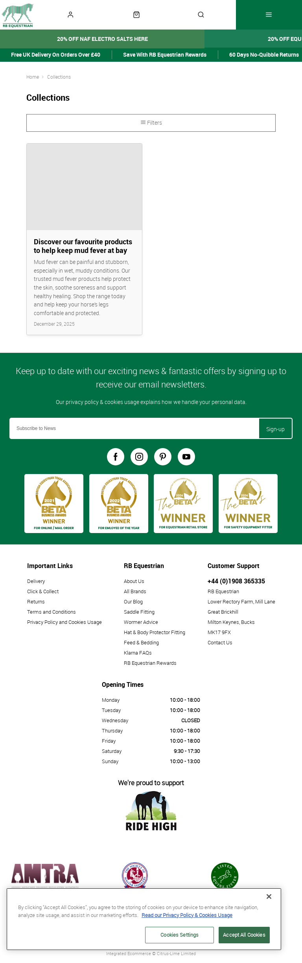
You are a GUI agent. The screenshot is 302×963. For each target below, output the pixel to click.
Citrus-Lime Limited (176, 953)
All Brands (135, 591)
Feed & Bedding (141, 642)
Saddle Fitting (139, 611)
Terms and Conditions (51, 611)
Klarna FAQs (138, 652)
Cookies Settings (179, 934)
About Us (134, 581)
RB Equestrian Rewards (150, 662)
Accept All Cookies (244, 934)
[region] (144, 919)
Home (32, 77)
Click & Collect (43, 591)
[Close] (269, 896)
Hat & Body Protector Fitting (154, 632)
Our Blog (133, 601)
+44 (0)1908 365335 (236, 581)
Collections (59, 77)
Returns (36, 601)
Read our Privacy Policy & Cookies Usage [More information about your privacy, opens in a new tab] (187, 914)
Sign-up (275, 429)
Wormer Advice (141, 621)
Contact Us (220, 642)
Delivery (36, 581)
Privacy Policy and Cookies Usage (64, 621)
